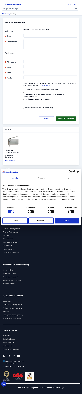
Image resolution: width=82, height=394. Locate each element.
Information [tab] (41, 178)
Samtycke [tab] (14, 178)
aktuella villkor (45, 85)
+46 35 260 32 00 (10, 364)
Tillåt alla (67, 220)
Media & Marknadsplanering (12, 318)
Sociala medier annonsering (12, 308)
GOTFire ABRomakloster (9, 156)
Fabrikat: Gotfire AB (12, 153)
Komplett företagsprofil (11, 229)
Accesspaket (7, 246)
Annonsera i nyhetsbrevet (12, 280)
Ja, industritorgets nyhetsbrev (38, 99)
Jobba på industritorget (11, 349)
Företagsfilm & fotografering (13, 315)
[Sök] (76, 9)
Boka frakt (6, 235)
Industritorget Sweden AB (13, 361)
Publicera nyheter (9, 284)
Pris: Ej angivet (10, 160)
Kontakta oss (7, 346)
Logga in (72, 4)
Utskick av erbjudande (10, 277)
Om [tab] (67, 178)
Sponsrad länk (8, 270)
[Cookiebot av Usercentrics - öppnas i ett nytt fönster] (70, 171)
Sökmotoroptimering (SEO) (12, 304)
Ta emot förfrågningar (11, 232)
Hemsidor (6, 311)
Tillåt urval (41, 220)
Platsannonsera (8, 249)
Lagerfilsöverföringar (10, 242)
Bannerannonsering (9, 273)
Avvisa (15, 220)
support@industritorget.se (13, 366)
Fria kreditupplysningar (11, 252)
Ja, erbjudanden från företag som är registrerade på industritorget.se (43, 95)
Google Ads (7, 301)
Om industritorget (9, 339)
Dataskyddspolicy (9, 342)
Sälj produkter (8, 239)
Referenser (6, 336)
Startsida (5, 14)
